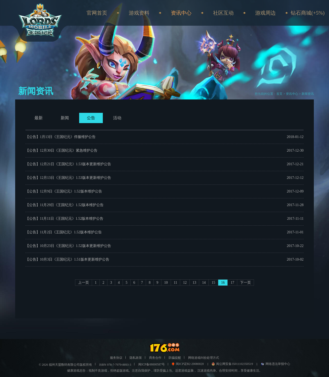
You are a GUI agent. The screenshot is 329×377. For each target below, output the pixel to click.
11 (175, 282)
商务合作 (155, 358)
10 (166, 282)
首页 (279, 94)
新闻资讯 (307, 94)
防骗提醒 (175, 358)
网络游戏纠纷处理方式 (203, 358)
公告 (91, 118)
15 (213, 282)
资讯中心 (292, 94)
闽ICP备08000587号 (151, 364)
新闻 (65, 118)
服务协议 (116, 358)
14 (204, 282)
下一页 (245, 282)
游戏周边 (265, 13)
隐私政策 (136, 358)
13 (194, 282)
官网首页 (97, 13)
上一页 (83, 282)
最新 (38, 118)
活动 (117, 118)
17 (232, 282)
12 (185, 282)
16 (223, 282)
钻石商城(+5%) (307, 13)
